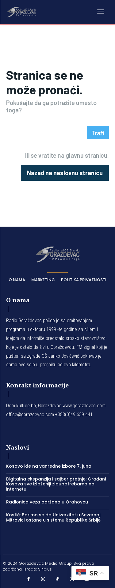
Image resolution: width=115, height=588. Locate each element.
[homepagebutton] (65, 173)
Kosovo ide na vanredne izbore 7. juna (48, 466)
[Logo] (21, 12)
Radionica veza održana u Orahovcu (47, 502)
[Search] (98, 132)
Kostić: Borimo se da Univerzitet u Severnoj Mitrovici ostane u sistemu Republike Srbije (53, 517)
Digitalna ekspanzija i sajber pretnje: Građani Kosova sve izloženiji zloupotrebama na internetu (56, 484)
